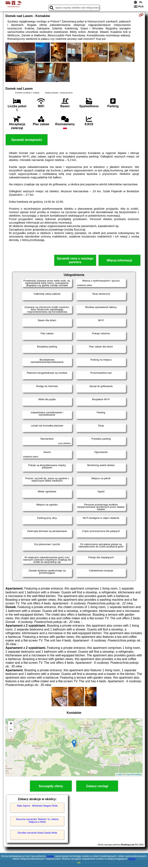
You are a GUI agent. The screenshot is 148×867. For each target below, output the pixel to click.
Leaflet (119, 774)
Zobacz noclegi (97, 786)
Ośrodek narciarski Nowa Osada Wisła (37, 832)
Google (50, 856)
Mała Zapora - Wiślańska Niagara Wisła (37, 805)
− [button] (11, 730)
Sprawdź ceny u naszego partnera (75, 260)
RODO (132, 859)
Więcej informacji (119, 260)
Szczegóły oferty (51, 786)
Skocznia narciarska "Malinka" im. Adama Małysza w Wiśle (37, 820)
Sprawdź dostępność (26, 139)
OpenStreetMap (133, 774)
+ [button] (11, 724)
